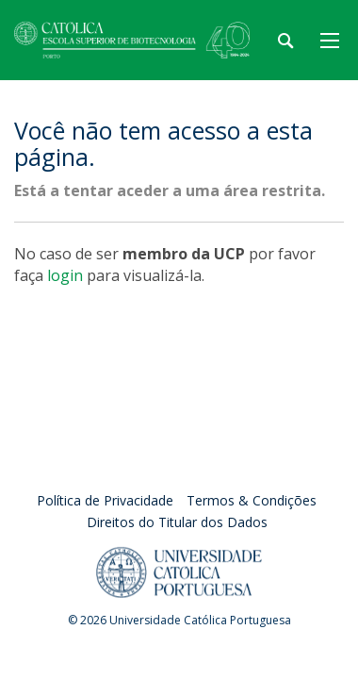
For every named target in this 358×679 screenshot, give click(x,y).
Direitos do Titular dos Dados (177, 522)
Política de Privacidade (105, 500)
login (65, 275)
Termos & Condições (252, 500)
